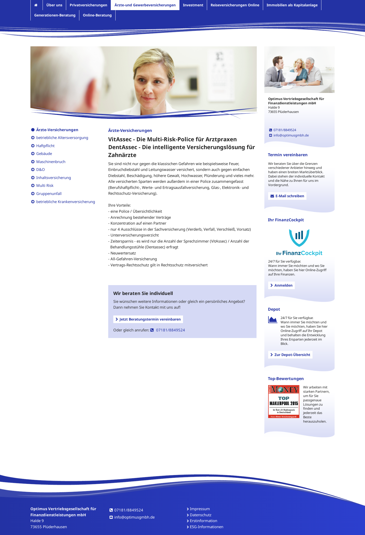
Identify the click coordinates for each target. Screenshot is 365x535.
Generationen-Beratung (55, 15)
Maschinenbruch (50, 161)
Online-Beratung (97, 15)
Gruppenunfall (49, 193)
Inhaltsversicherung (53, 177)
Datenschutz (200, 514)
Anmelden (281, 285)
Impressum (200, 508)
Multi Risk (44, 185)
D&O (40, 169)
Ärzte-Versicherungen (57, 129)
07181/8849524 (167, 329)
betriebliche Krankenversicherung (65, 201)
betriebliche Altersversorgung (62, 137)
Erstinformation (203, 520)
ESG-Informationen (206, 526)
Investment (193, 5)
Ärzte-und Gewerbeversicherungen (145, 5)
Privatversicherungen (88, 5)
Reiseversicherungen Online (235, 5)
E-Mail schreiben (287, 195)
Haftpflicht (45, 145)
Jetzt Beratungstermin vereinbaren (148, 319)
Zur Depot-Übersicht (290, 354)
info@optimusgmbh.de (289, 135)
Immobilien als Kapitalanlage (292, 5)
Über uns (54, 5)
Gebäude (44, 153)
